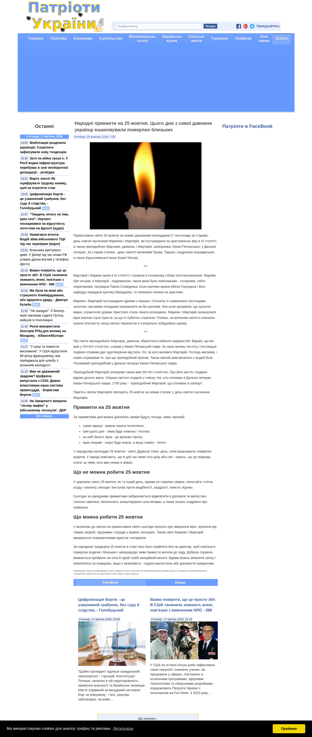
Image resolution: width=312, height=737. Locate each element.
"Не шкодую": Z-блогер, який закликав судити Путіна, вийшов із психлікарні (42, 315)
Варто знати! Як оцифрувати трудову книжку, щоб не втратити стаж (43, 183)
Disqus (180, 582)
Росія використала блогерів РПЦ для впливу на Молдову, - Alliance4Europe (43, 330)
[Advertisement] (156, 79)
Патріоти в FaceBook (247, 126)
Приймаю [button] (289, 728)
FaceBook (110, 582)
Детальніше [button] (123, 728)
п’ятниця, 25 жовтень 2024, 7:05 (94, 137)
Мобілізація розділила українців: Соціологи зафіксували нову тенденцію (43, 147)
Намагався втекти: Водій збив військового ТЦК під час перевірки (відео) (42, 239)
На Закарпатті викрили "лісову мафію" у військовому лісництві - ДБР (43, 405)
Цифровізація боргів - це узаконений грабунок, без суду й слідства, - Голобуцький (108, 604)
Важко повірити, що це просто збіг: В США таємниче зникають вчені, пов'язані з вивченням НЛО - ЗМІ (183, 604)
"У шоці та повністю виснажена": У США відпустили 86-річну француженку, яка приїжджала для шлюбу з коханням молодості (43, 356)
